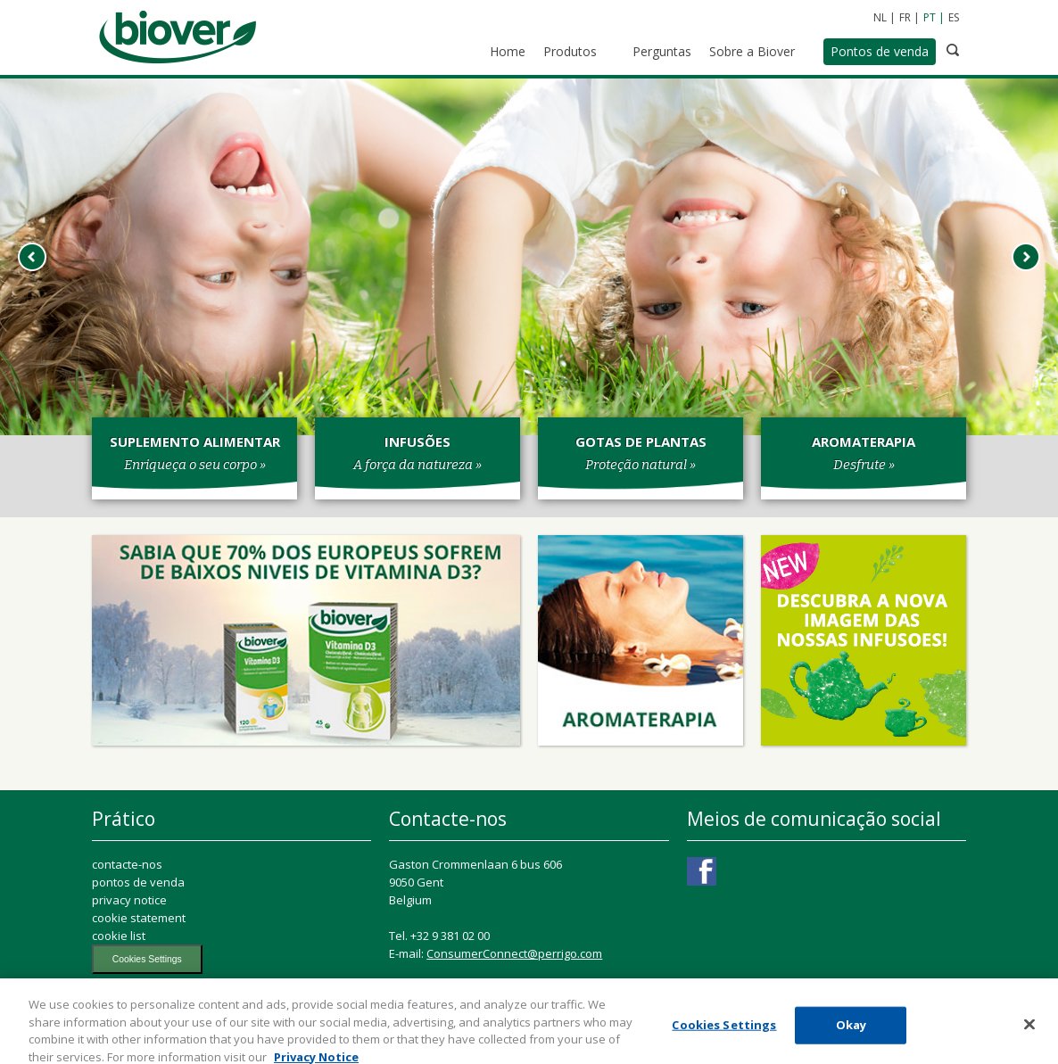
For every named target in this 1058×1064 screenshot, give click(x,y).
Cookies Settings (147, 959)
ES (953, 17)
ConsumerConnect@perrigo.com (514, 953)
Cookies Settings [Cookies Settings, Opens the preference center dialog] (724, 1030)
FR (905, 17)
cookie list (118, 936)
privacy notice (129, 900)
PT (929, 17)
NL (880, 17)
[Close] (1029, 1030)
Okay (851, 1030)
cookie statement (139, 918)
